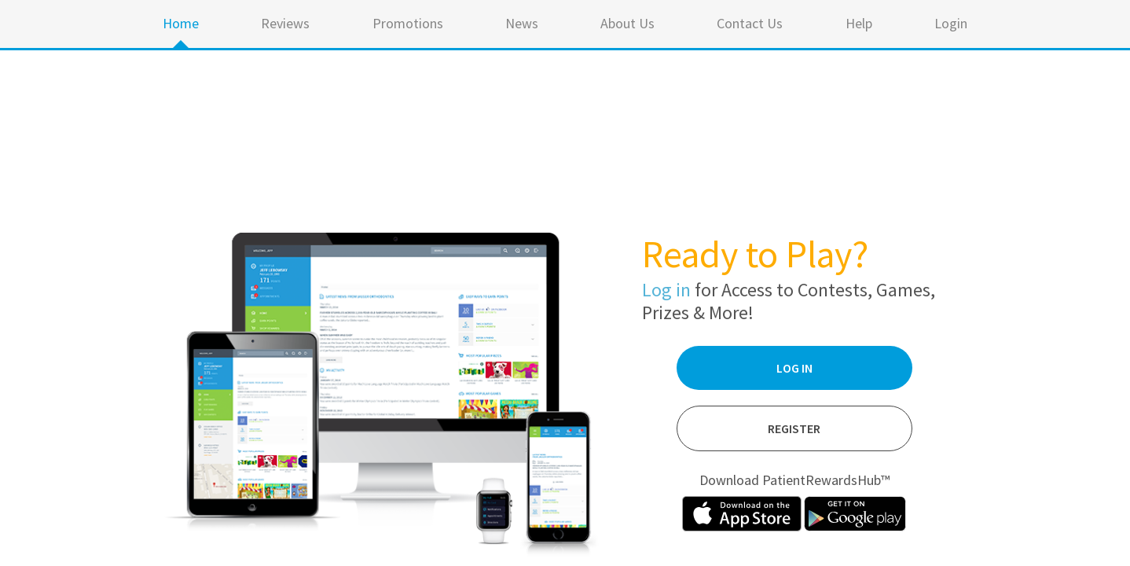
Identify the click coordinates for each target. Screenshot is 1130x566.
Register (794, 428)
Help (859, 23)
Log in (666, 289)
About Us (627, 23)
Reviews (285, 23)
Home (181, 23)
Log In (794, 368)
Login (950, 23)
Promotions (407, 23)
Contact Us (750, 23)
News (521, 23)
